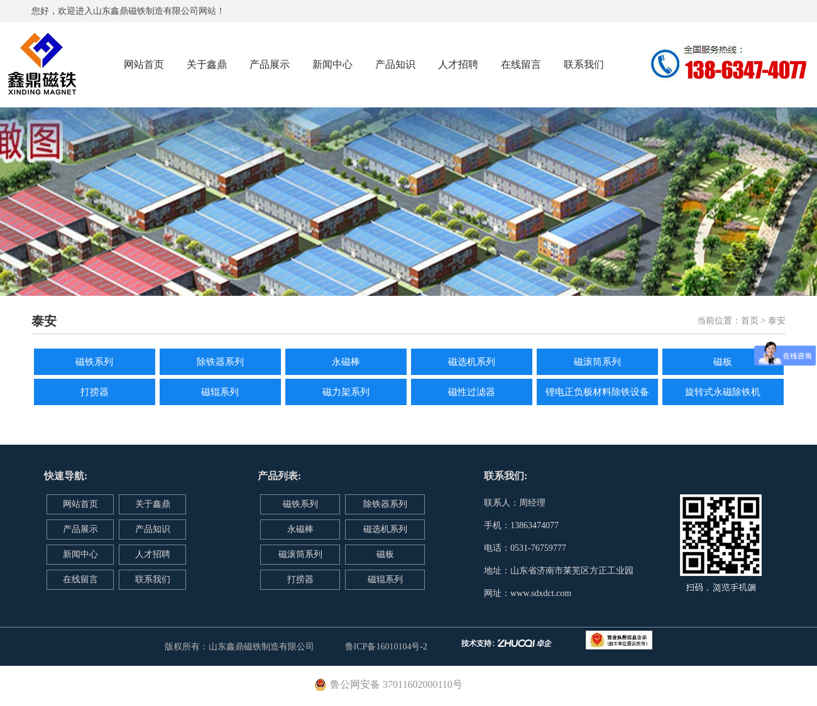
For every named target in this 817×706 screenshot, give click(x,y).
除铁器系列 (220, 362)
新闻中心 (332, 64)
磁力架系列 (346, 392)
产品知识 (395, 64)
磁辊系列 (220, 392)
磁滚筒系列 (597, 362)
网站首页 (144, 64)
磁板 (722, 362)
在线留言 (521, 64)
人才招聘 (458, 64)
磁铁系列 (94, 362)
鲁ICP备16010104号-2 (386, 646)
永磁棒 (346, 362)
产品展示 (269, 64)
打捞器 (94, 392)
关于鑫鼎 (207, 64)
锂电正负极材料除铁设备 (597, 392)
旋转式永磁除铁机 (722, 392)
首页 (750, 320)
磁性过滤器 (471, 392)
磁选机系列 (471, 362)
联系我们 (584, 64)
